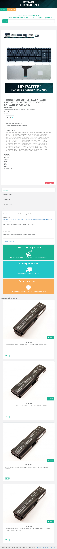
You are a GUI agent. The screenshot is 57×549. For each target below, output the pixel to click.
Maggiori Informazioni (43, 547)
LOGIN (39, 214)
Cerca (5, 21)
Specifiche (6, 199)
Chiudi (53, 547)
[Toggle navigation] (3, 9)
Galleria (5, 209)
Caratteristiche (8, 204)
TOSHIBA (28, 342)
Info (7, 356)
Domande (6, 190)
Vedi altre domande (9, 241)
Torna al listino (50, 183)
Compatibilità (7, 195)
